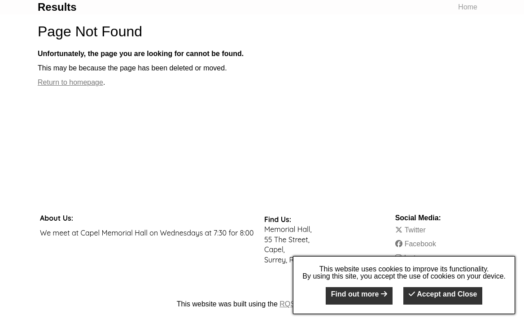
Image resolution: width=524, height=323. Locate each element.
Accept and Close (443, 294)
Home (467, 7)
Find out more (359, 294)
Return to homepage (70, 82)
